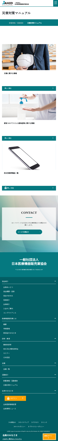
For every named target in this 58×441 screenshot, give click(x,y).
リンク (44, 422)
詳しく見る (29, 88)
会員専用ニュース (9, 408)
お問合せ (12, 422)
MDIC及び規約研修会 (10, 349)
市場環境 (6, 328)
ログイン (15, 398)
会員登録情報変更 (9, 404)
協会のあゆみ (8, 295)
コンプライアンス (9, 313)
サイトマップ (24, 422)
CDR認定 (6, 357)
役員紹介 (6, 300)
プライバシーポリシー (36, 426)
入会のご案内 (8, 308)
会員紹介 (6, 304)
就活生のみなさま (9, 333)
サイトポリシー (19, 426)
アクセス (35, 422)
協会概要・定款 (9, 291)
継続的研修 (7, 344)
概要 (5, 324)
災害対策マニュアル (34, 23)
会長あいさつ (8, 287)
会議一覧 (6, 369)
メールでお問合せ (29, 232)
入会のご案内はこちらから (12, 439)
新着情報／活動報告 (16, 23)
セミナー (6, 353)
